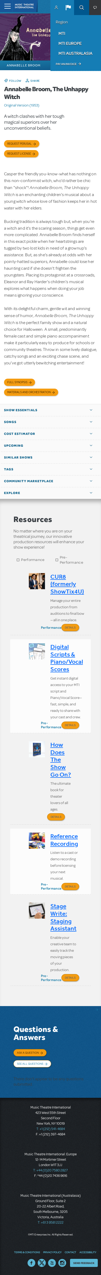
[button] (68, 7)
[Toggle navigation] (6, 6)
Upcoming (13, 446)
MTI (61, 33)
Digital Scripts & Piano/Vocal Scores (66, 658)
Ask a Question (28, 1052)
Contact (70, 1252)
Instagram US (62, 1263)
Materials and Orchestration (29, 392)
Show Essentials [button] (20, 410)
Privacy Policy (52, 1252)
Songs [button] (10, 422)
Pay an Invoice (66, 64)
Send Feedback (84, 1263)
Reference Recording (64, 840)
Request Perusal (19, 143)
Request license (19, 153)
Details (70, 627)
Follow (15, 81)
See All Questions (30, 1064)
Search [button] (81, 7)
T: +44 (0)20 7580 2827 (50, 1170)
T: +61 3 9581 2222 (51, 1222)
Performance (32, 559)
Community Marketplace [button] (28, 481)
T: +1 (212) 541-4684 (50, 1129)
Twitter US (42, 1263)
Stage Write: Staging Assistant (63, 917)
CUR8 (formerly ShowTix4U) (67, 584)
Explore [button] (12, 493)
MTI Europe (70, 43)
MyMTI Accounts (56, 7)
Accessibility (87, 1252)
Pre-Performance (71, 560)
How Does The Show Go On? (60, 760)
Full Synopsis (17, 382)
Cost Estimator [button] (19, 434)
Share (35, 81)
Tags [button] (8, 469)
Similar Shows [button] (18, 457)
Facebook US (31, 1263)
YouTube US (52, 1263)
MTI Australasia (75, 53)
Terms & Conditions (27, 1252)
